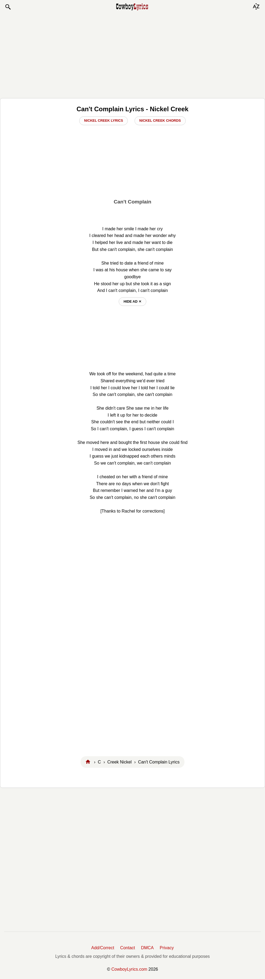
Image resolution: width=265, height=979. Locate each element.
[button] (8, 7)
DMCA (147, 947)
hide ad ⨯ (132, 301)
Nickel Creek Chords (160, 120)
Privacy (167, 947)
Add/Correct (102, 947)
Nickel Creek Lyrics (103, 120)
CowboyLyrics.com (129, 969)
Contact (127, 947)
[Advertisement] (132, 54)
